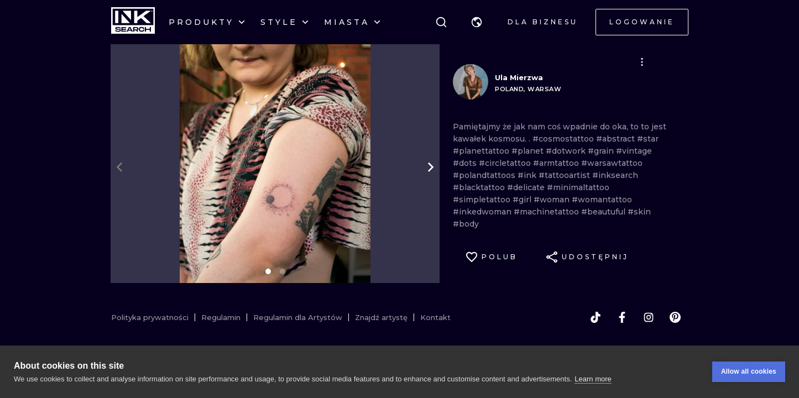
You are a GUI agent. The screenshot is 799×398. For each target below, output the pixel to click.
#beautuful (604, 212)
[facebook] (622, 317)
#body (466, 224)
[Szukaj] (441, 22)
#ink (528, 175)
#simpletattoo (483, 200)
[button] (476, 22)
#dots (466, 163)
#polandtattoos (485, 175)
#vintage (634, 151)
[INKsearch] (133, 22)
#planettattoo (482, 151)
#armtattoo (557, 163)
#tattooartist (565, 175)
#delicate (527, 187)
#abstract (616, 139)
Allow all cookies (748, 371)
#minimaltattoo (578, 187)
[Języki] (476, 22)
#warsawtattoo (612, 163)
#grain (602, 151)
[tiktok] (595, 317)
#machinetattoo (547, 212)
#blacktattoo (480, 187)
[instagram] (648, 317)
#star (648, 139)
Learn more (593, 379)
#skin (639, 212)
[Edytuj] (642, 62)
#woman (553, 200)
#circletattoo (506, 163)
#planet (528, 151)
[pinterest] (675, 317)
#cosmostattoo (564, 139)
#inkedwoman (483, 212)
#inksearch (615, 175)
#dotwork (567, 151)
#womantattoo (602, 200)
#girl (523, 200)
